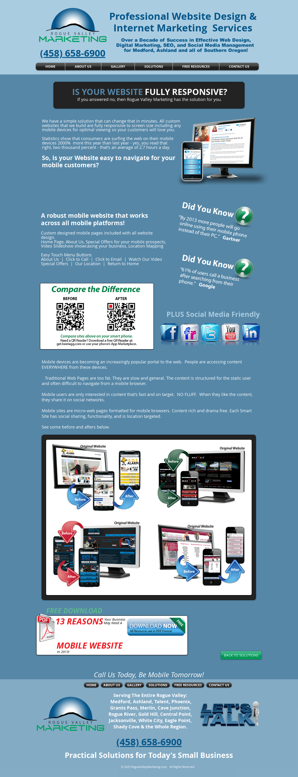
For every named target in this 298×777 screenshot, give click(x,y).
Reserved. (188, 767)
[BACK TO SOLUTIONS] (241, 655)
